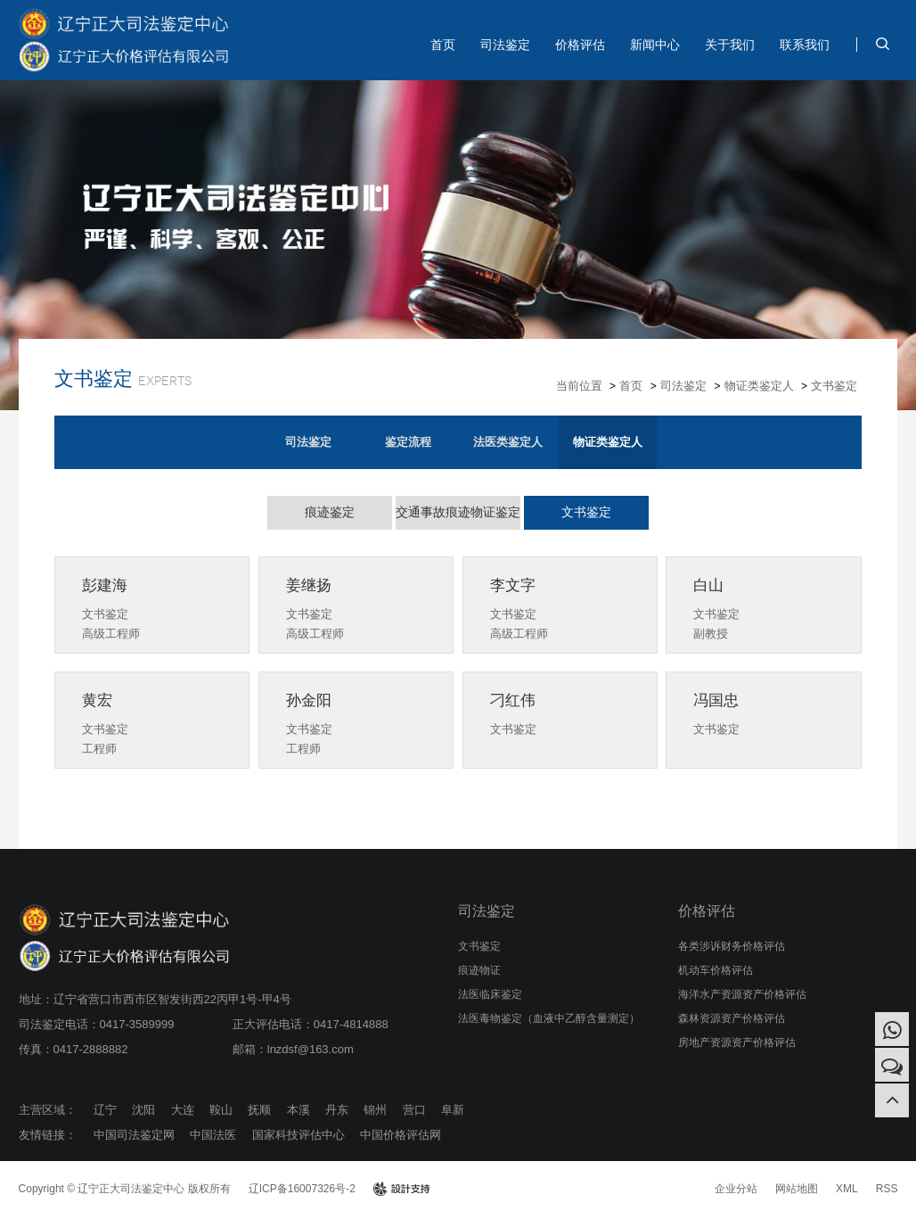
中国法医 (213, 1134)
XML (847, 1188)
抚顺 (259, 1109)
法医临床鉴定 (490, 994)
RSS (887, 1188)
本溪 (298, 1109)
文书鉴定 (834, 385)
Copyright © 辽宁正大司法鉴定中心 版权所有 (125, 1188)
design (401, 1188)
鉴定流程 (408, 442)
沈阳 (143, 1109)
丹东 (336, 1109)
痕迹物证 (479, 970)
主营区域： (48, 1109)
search (882, 44)
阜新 (452, 1109)
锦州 (375, 1109)
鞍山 (221, 1109)
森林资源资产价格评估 (731, 1018)
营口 (414, 1109)
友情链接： (48, 1134)
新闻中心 (655, 44)
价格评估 (580, 44)
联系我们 (805, 44)
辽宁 (105, 1109)
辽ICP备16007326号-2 (302, 1188)
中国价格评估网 (400, 1134)
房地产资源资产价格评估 (737, 1042)
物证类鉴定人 (759, 385)
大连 (182, 1109)
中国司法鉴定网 (134, 1134)
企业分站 (736, 1188)
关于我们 (730, 44)
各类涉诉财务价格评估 (731, 946)
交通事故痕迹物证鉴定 (458, 512)
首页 (442, 44)
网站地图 (796, 1188)
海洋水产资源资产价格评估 (742, 994)
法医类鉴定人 (508, 442)
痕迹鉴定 (330, 512)
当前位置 (579, 385)
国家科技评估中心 (298, 1134)
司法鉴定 (505, 44)
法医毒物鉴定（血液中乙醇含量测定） (549, 1018)
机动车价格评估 (715, 970)
